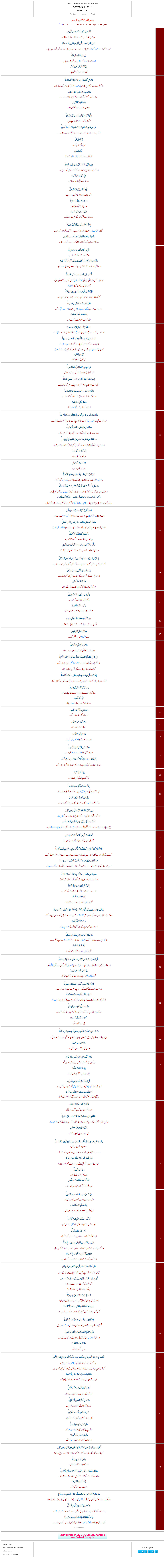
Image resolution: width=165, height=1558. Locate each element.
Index (84, 14)
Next (93, 14)
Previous (73, 14)
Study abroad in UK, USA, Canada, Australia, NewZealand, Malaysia (82, 1536)
